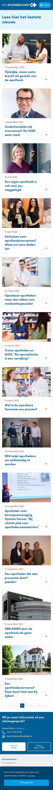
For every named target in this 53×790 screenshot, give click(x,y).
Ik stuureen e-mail (39, 746)
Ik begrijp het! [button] (26, 782)
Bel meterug (14, 746)
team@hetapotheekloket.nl (19, 736)
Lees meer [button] (31, 776)
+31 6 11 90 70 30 (14, 731)
